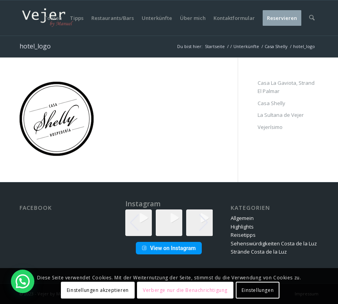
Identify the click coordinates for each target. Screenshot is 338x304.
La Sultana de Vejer (281, 114)
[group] (169, 222)
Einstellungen (258, 290)
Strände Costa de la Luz (259, 251)
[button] (169, 230)
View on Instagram (169, 248)
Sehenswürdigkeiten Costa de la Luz (274, 243)
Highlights (242, 226)
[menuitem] (53, 18)
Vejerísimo (270, 127)
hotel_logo (35, 46)
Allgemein (242, 218)
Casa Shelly (271, 103)
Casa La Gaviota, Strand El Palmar (286, 87)
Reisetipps (243, 234)
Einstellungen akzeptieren (98, 290)
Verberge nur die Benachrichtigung (185, 290)
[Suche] (312, 18)
